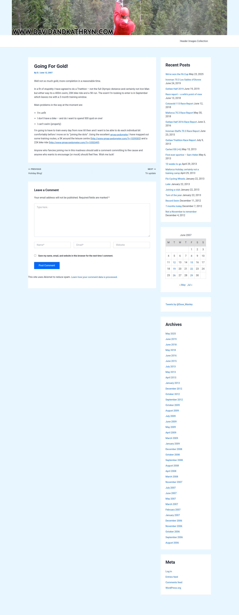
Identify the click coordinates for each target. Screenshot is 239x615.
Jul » (189, 284)
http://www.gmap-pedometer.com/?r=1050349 (75, 142)
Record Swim (173, 200)
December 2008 (174, 448)
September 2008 (175, 459)
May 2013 (171, 371)
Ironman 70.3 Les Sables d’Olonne (184, 79)
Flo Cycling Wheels (176, 178)
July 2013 (171, 366)
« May (182, 284)
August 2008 (172, 464)
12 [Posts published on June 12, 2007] (174, 261)
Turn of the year (174, 194)
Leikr (168, 183)
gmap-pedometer (119, 134)
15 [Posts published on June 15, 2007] (191, 261)
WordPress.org (174, 586)
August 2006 (172, 541)
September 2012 (175, 399)
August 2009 (172, 409)
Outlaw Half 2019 (175, 88)
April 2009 (171, 431)
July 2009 (171, 415)
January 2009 (173, 442)
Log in (169, 570)
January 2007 (173, 514)
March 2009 (172, 437)
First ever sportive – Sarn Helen (183, 154)
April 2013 (171, 377)
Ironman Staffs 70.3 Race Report (183, 130)
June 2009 (171, 420)
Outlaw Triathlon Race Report (181, 140)
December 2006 (174, 519)
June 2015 (171, 360)
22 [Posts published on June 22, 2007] (191, 268)
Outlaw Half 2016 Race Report (182, 121)
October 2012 (173, 393)
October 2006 (173, 530)
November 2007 (174, 481)
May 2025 (171, 333)
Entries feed (172, 575)
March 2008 (172, 475)
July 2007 (171, 486)
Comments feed (174, 581)
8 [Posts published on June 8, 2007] (191, 255)
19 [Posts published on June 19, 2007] (174, 268)
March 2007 (172, 503)
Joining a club (173, 189)
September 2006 (175, 536)
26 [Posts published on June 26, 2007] (174, 275)
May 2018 (171, 349)
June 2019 (171, 338)
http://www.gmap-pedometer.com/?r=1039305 (116, 138)
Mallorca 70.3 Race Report (180, 112)
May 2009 (171, 426)
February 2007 (173, 508)
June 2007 (171, 492)
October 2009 (173, 404)
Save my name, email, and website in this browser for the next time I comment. (75, 256)
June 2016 (171, 355)
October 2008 (173, 453)
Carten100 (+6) (174, 149)
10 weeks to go (174, 163)
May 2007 (171, 497)
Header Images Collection (194, 41)
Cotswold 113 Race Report (180, 103)
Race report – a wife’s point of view (184, 94)
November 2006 (174, 525)
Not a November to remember (182, 211)
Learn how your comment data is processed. (95, 277)
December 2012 (174, 388)
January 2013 (173, 382)
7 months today (174, 205)
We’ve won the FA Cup (177, 74)
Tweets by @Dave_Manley (180, 303)
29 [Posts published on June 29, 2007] (191, 275)
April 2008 (171, 470)
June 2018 (171, 344)
